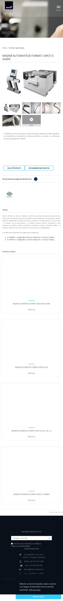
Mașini (4, 48)
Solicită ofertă (14, 168)
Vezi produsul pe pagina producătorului (17, 179)
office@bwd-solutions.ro (34, 569)
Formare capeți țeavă (16, 48)
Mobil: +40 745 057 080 (33, 561)
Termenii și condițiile (32, 543)
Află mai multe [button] (35, 589)
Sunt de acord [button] (38, 596)
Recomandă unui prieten (39, 168)
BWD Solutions (9, 6)
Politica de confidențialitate (20, 546)
